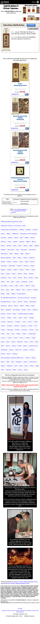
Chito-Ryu (10, 330)
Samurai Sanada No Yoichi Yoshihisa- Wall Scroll (20, 151)
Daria (31, 342)
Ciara (36, 330)
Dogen (3, 366)
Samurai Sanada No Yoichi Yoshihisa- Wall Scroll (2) (20, 117)
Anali (26, 261)
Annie (33, 269)
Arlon (18, 281)
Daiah (33, 338)
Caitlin (9, 318)
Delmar (25, 350)
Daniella (19, 342)
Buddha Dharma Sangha (25, 314)
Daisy (2, 342)
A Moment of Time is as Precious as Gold (13, 225)
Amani (25, 257)
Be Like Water (21, 293)
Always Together (6, 257)
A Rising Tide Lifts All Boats (9, 229)
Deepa (11, 350)
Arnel (30, 281)
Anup (25, 273)
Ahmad (22, 241)
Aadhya (21, 229)
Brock (9, 314)
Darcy (26, 342)
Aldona (37, 245)
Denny (3, 354)
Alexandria (4, 253)
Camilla (31, 318)
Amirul (9, 261)
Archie (20, 277)
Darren (8, 346)
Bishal (27, 305)
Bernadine (33, 301)
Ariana (3, 281)
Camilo (3, 322)
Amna (21, 261)
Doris (15, 366)
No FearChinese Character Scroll (20, 84)
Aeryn (9, 241)
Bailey (13, 293)
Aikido (28, 241)
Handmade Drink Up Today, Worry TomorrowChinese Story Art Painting (20, 179)
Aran (9, 277)
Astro (2, 289)
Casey (24, 322)
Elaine (26, 370)
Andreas (26, 265)
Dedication (4, 350)
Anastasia (4, 265)
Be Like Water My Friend (8, 297)
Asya (7, 289)
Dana (7, 342)
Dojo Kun (9, 366)
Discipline (19, 362)
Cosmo (21, 338)
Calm (25, 318)
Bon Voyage (16, 309)
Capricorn (10, 322)
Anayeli (19, 265)
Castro (30, 322)
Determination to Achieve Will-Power (12, 358)
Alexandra (32, 249)
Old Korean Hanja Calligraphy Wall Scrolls (16, 583)
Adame (10, 237)
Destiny (15, 354)
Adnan (33, 237)
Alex (17, 249)
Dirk (12, 362)
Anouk (8, 273)
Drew (26, 366)
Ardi (25, 277)
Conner (3, 338)
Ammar (15, 261)
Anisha (22, 269)
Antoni (20, 273)
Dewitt (28, 358)
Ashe (16, 285)
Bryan (14, 314)
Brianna (35, 309)
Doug (21, 366)
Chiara (3, 330)
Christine (24, 330)
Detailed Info (15, 94)
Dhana (34, 358)
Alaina (25, 245)
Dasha (14, 346)
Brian (29, 309)
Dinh (8, 362)
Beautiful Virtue (6, 301)
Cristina (27, 338)
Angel (32, 265)
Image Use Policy (6, 610)
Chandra (9, 326)
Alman (28, 253)
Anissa (28, 269)
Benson (20, 301)
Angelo (9, 269)
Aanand (35, 229)
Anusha (31, 273)
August (18, 289)
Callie (20, 318)
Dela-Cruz (18, 350)
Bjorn (33, 305)
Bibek (22, 305)
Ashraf (28, 285)
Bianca (16, 305)
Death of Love (33, 346)
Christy (31, 330)
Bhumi (10, 305)
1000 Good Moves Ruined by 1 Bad (11, 221)
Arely (36, 277)
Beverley (3, 305)
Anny (2, 273)
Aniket (16, 269)
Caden (3, 318)
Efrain (20, 370)
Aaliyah (28, 229)
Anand (32, 261)
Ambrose (32, 257)
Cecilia (36, 322)
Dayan (25, 346)
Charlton (23, 326)
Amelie (3, 261)
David (19, 346)
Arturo (11, 285)
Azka (8, 293)
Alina (11, 253)
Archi (14, 277)
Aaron (3, 233)
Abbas (8, 233)
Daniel (13, 342)
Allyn (22, 253)
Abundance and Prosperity (28, 233)
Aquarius (3, 277)
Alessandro (11, 249)
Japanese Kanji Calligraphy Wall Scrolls (26, 582)
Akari (20, 245)
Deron (9, 354)
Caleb (14, 318)
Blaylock (8, 309)
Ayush (3, 293)
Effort (14, 370)
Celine (3, 326)
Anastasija (12, 265)
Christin (17, 330)
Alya (14, 257)
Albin (31, 245)
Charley (16, 326)
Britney (3, 314)
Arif (8, 281)
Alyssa (19, 257)
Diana (3, 362)
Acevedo (3, 237)
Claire (3, 334)
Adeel (16, 237)
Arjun (12, 281)
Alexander (24, 249)
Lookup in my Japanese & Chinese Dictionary (19, 211)
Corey (15, 338)
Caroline (17, 322)
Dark (2, 346)
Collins (18, 334)
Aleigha (3, 249)
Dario (36, 342)
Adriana (3, 241)
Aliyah (17, 253)
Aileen (34, 241)
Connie (9, 338)
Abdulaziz (15, 233)
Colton (24, 334)
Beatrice (33, 297)
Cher (35, 326)
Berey (26, 301)
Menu (35, 2)
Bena (14, 301)
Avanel (29, 289)
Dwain (32, 366)
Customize (31, 25)
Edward (8, 370)
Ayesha (35, 289)
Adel (21, 237)
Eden (2, 370)
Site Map (20, 608)
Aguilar (15, 241)
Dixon (25, 362)
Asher (22, 285)
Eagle (37, 366)
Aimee (3, 245)
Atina (12, 289)
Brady (24, 309)
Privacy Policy (15, 610)
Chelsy (30, 326)
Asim (32, 285)
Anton (14, 273)
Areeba (30, 277)
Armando (24, 281)
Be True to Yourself (23, 297)
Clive (8, 334)
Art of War (4, 285)
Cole (12, 334)
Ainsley (9, 245)
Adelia (27, 237)
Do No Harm (33, 362)
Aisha (14, 245)
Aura (23, 289)
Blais (2, 309)
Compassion (32, 334)
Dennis (32, 350)
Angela (3, 269)
